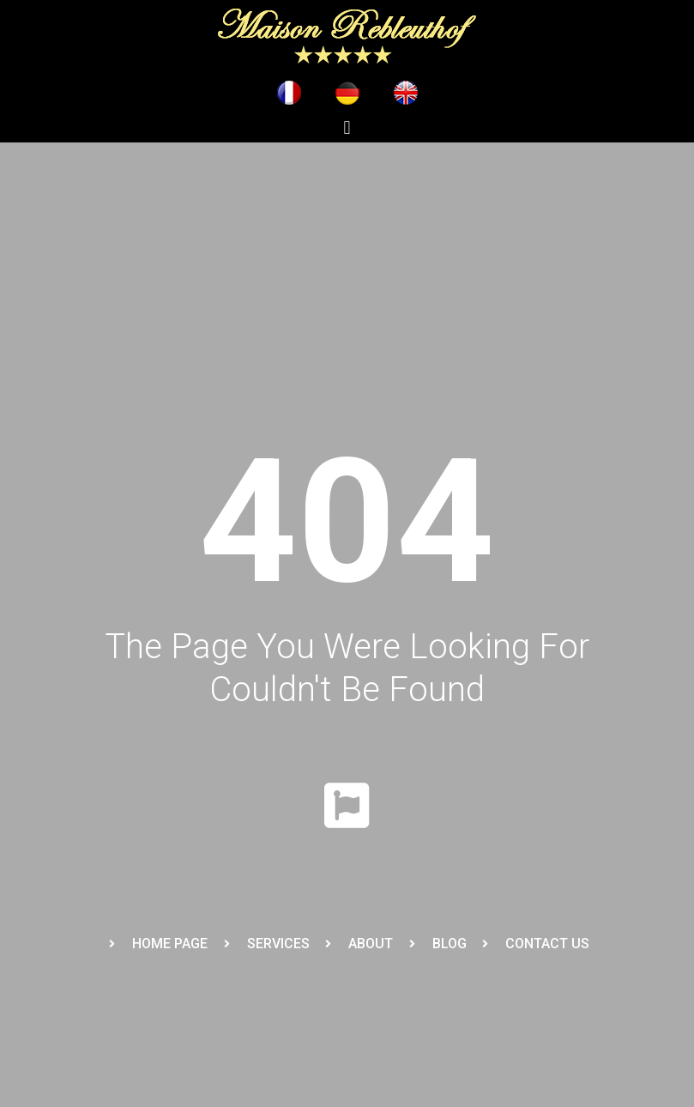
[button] (347, 127)
